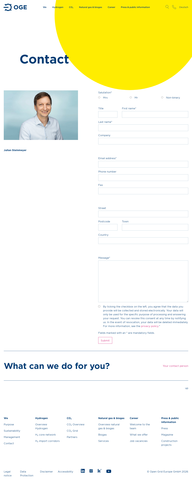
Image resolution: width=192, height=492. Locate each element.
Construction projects (169, 442)
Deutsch (183, 7)
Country (103, 234)
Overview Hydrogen (41, 426)
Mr (136, 97)
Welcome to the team (140, 426)
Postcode (104, 221)
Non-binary (173, 97)
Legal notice (8, 473)
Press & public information (135, 7)
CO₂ (71, 7)
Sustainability (12, 430)
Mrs (105, 97)
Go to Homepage (15, 7)
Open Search (167, 7)
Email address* (107, 158)
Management (12, 436)
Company (104, 135)
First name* (129, 108)
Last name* (105, 121)
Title (101, 108)
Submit (105, 340)
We (44, 7)
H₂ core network (45, 434)
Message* (104, 257)
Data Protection (26, 473)
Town (125, 221)
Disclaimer (46, 471)
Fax (100, 184)
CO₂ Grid (72, 430)
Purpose (9, 424)
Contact (9, 443)
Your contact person (174, 7)
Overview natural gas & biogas (109, 426)
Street (102, 207)
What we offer (139, 434)
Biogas (102, 434)
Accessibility (65, 471)
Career (111, 7)
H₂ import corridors (47, 440)
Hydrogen (57, 7)
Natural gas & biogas (90, 7)
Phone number (107, 171)
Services (103, 440)
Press (164, 428)
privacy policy (149, 325)
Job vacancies (138, 440)
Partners (72, 436)
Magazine (167, 434)
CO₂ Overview (75, 424)
